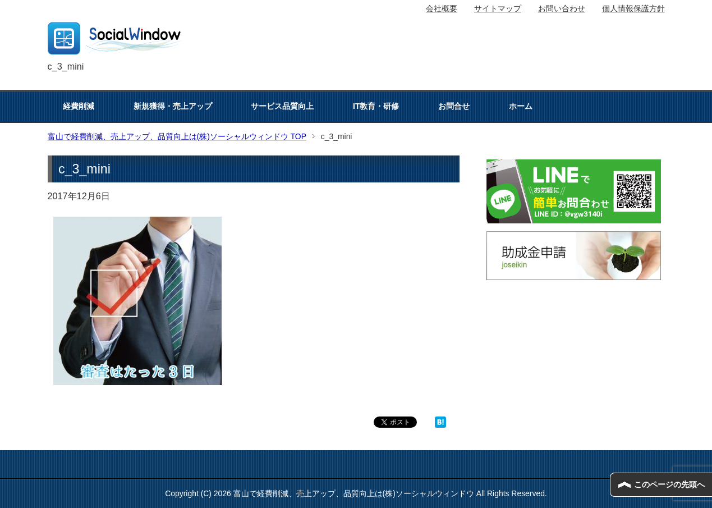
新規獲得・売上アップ (173, 106)
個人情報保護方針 (633, 8)
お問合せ (454, 106)
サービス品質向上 (282, 106)
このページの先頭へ (669, 484)
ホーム (520, 106)
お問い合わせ (561, 8)
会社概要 (441, 8)
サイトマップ (497, 8)
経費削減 (78, 106)
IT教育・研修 (376, 106)
